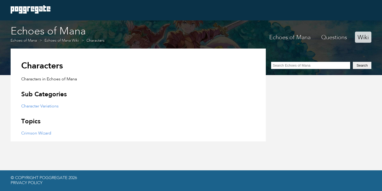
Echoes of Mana (290, 38)
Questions (334, 38)
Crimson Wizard (36, 133)
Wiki (363, 38)
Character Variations (40, 106)
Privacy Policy (26, 183)
